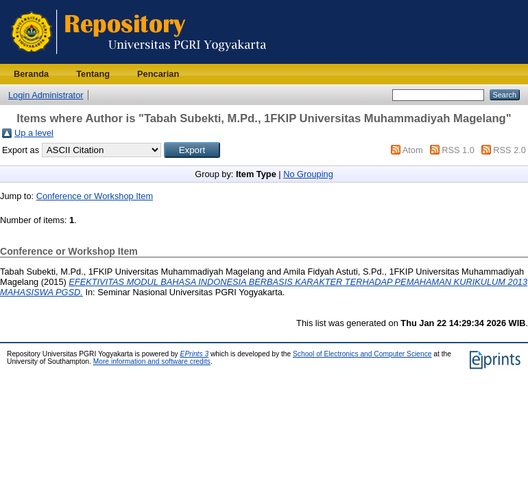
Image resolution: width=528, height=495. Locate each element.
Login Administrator (46, 95)
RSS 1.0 (458, 150)
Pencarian (158, 74)
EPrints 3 (194, 354)
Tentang (93, 74)
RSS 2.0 (509, 150)
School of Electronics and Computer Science (362, 354)
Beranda (31, 74)
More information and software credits (152, 361)
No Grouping (308, 174)
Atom (413, 150)
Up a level (33, 133)
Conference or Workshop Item (94, 196)
